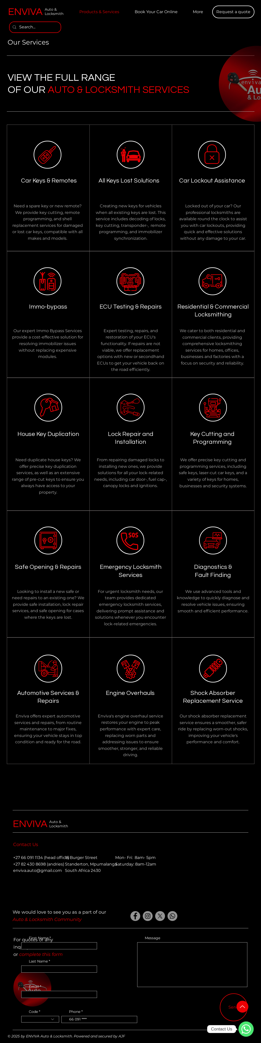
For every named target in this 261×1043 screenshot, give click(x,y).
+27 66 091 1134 (28, 857)
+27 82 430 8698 (29, 864)
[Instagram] (148, 916)
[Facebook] (135, 916)
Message (152, 938)
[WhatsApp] (246, 1029)
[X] (160, 916)
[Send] (234, 1007)
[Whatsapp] (172, 916)
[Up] (242, 1007)
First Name (39, 938)
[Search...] (34, 27)
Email (34, 986)
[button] (233, 12)
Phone (74, 1011)
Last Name (38, 961)
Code (33, 1011)
